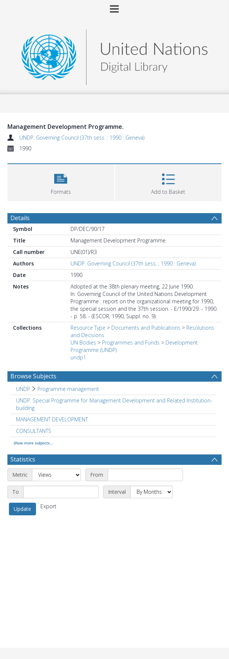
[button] (60, 181)
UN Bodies (83, 342)
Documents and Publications (145, 327)
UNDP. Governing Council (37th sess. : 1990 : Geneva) (81, 137)
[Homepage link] (114, 55)
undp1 (78, 357)
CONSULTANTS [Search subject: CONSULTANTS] (33, 430)
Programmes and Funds (131, 342)
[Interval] (151, 492)
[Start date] (145, 475)
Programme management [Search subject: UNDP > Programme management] (68, 388)
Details (20, 218)
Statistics (22, 459)
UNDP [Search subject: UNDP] (23, 388)
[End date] (61, 492)
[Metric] (56, 475)
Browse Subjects (33, 376)
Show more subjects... (33, 443)
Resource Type (88, 327)
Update (22, 508)
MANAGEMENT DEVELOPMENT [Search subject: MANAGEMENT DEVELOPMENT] (52, 419)
